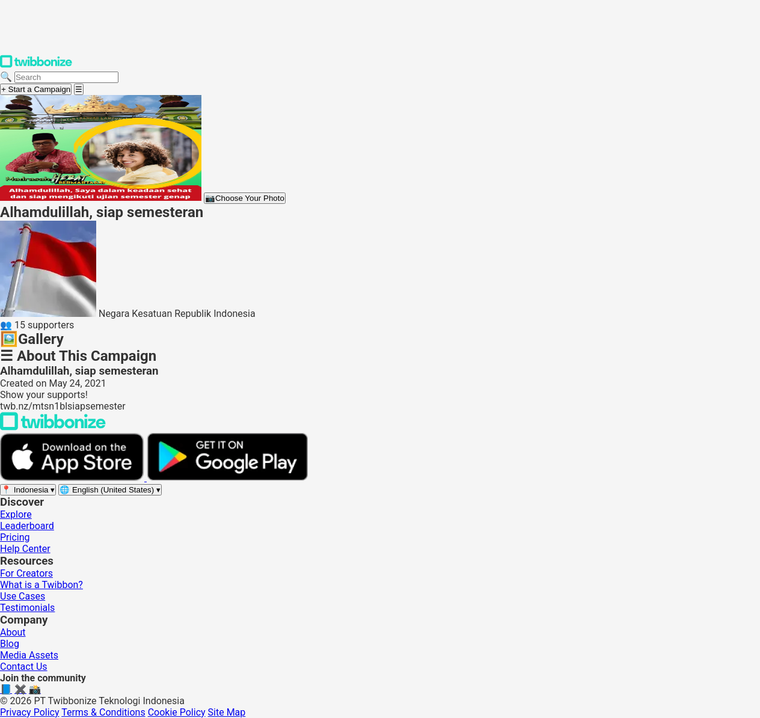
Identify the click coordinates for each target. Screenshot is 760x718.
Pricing (15, 537)
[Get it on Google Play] (227, 477)
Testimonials (27, 607)
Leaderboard (27, 526)
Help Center (25, 548)
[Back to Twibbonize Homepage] (53, 427)
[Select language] (110, 490)
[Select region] (28, 490)
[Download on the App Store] (73, 477)
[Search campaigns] (66, 77)
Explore (16, 514)
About (13, 632)
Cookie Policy (177, 712)
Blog (9, 643)
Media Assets (29, 655)
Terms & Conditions (103, 712)
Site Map (227, 712)
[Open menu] (79, 89)
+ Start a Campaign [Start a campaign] (35, 89)
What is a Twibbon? (41, 585)
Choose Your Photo (244, 198)
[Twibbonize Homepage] (36, 65)
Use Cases (22, 596)
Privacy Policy (30, 712)
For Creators (26, 573)
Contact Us (24, 666)
